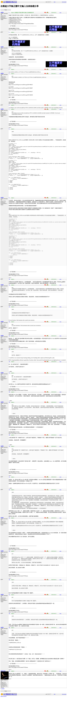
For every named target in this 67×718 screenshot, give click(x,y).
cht (4, 2)
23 (9, 509)
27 (9, 614)
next (3, 708)
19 (9, 422)
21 (9, 466)
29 (9, 647)
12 (9, 326)
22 (9, 496)
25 (9, 571)
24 (9, 537)
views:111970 (3, 716)
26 (9, 599)
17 (9, 392)
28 (9, 633)
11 (9, 304)
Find (54, 1)
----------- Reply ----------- (5, 9)
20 (9, 454)
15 (9, 369)
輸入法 (14, 2)
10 (9, 299)
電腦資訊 (8, 2)
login (63, 1)
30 (9, 691)
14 (9, 355)
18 (9, 411)
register (65, 1)
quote (60, 12)
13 (9, 341)
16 (9, 381)
